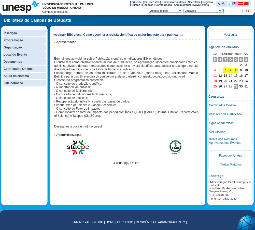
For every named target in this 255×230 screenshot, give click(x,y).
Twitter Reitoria (230, 164)
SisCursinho (217, 132)
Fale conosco (13, 83)
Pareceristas (152, 2)
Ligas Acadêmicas (221, 123)
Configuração (163, 5)
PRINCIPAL (82, 222)
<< (215, 54)
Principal (137, 2)
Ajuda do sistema (16, 76)
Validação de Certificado (225, 114)
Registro (208, 2)
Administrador (182, 5)
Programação (13, 40)
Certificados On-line (18, 69)
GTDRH (97, 222)
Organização (13, 47)
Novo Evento (201, 5)
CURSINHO (125, 222)
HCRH (110, 222)
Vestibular (230, 34)
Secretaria (194, 2)
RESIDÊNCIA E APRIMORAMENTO (160, 222)
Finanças (147, 5)
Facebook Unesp (230, 155)
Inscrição (10, 33)
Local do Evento (15, 54)
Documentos (13, 61)
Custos (136, 5)
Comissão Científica (174, 2)
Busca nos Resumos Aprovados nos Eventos (225, 141)
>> (246, 54)
